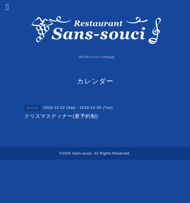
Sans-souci (82, 153)
